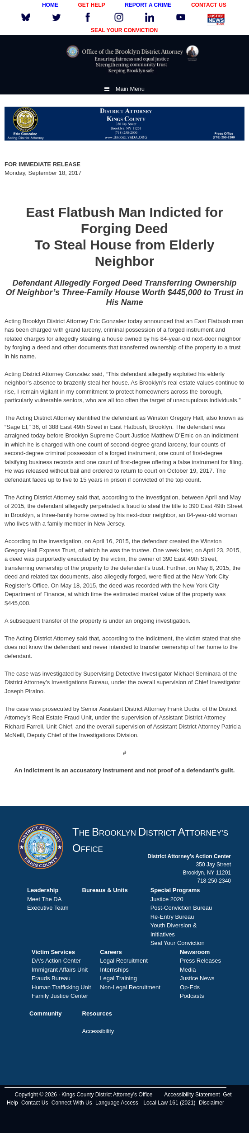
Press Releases (200, 960)
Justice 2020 (166, 899)
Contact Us (34, 1103)
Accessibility (98, 1031)
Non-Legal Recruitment (130, 987)
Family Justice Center (60, 995)
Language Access (116, 1103)
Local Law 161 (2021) (169, 1103)
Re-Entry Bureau (172, 916)
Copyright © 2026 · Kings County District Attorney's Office (83, 1094)
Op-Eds (190, 987)
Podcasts (192, 995)
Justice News (197, 978)
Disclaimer (211, 1103)
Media (188, 969)
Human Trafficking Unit (61, 987)
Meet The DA (44, 899)
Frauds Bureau (51, 978)
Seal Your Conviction (177, 943)
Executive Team (48, 907)
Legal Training (118, 978)
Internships (114, 969)
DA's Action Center (56, 960)
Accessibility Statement (192, 1094)
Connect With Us (72, 1103)
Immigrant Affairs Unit (60, 969)
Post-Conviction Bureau (181, 907)
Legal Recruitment (124, 960)
